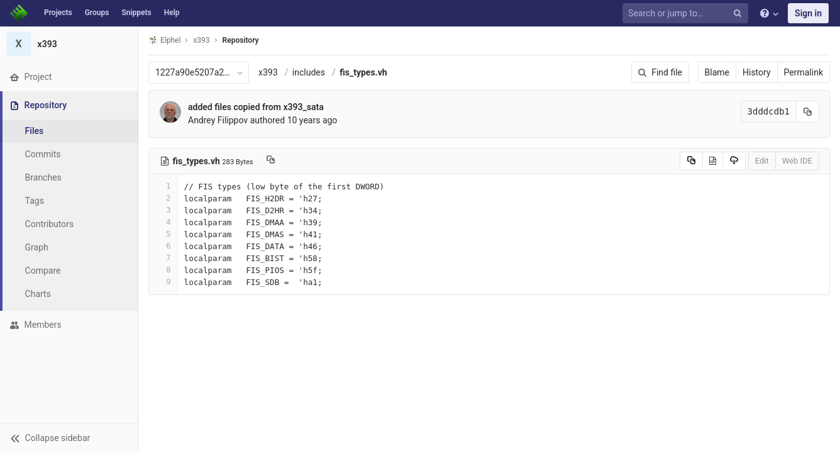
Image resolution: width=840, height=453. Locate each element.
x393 (268, 72)
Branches (43, 177)
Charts (38, 294)
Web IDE (797, 160)
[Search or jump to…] (687, 13)
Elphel (164, 40)
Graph (36, 247)
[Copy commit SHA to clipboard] (808, 112)
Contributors (49, 224)
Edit (762, 160)
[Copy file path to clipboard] (271, 161)
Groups (97, 12)
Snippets (136, 12)
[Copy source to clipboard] (691, 161)
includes (308, 72)
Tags (34, 201)
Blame (717, 72)
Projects (58, 12)
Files (34, 131)
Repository (241, 40)
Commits (43, 154)
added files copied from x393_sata (256, 107)
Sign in (808, 13)
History (757, 72)
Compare (43, 271)
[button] (69, 438)
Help (172, 12)
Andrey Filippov (218, 120)
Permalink (803, 72)
